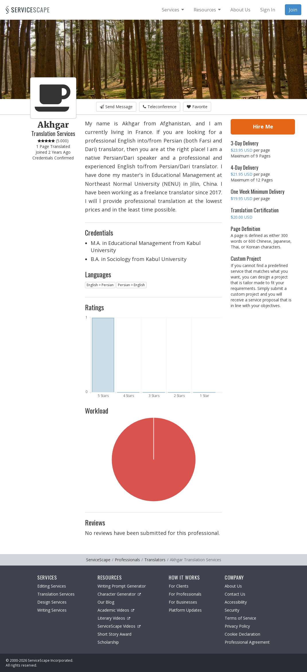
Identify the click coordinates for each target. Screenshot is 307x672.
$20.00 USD (241, 217)
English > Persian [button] (100, 284)
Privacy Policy (237, 626)
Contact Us (235, 594)
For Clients (179, 586)
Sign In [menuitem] (267, 10)
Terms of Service (240, 618)
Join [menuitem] (293, 10)
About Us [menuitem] (240, 10)
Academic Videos (116, 610)
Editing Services (51, 586)
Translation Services (56, 594)
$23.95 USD (241, 150)
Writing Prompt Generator (122, 586)
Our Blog (106, 602)
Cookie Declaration (242, 634)
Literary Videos (114, 618)
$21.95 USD (241, 174)
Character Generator (119, 594)
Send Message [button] (116, 106)
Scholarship (108, 642)
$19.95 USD (241, 198)
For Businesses (183, 602)
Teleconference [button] (159, 106)
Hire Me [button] (263, 126)
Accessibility (236, 602)
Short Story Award (114, 634)
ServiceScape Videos (119, 626)
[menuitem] (173, 9)
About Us (233, 586)
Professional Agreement (247, 642)
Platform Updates (185, 610)
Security (232, 610)
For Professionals (185, 594)
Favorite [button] (197, 106)
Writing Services (52, 610)
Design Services (52, 602)
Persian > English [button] (131, 284)
